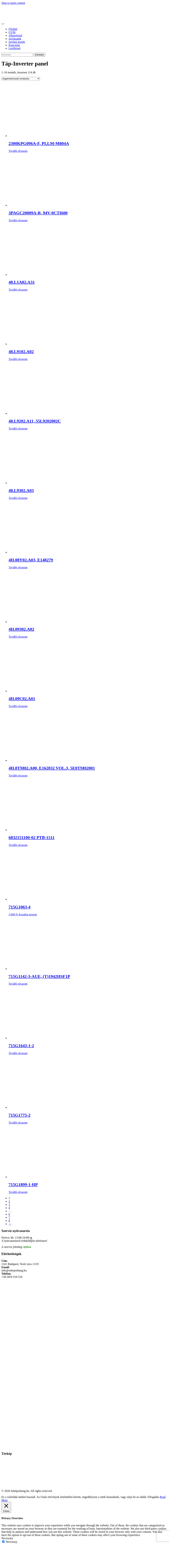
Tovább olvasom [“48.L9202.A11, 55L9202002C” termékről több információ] (18, 428)
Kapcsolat (14, 45)
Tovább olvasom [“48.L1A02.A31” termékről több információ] (18, 289)
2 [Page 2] (9, 1201)
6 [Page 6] (9, 1214)
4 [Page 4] (9, 1207)
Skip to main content (13, 2)
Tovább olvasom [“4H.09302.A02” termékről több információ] (18, 636)
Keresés (39, 54)
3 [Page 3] (9, 1204)
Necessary (11, 1541)
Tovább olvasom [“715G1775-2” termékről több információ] (18, 1122)
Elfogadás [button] (153, 1496)
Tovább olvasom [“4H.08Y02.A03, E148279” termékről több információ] (18, 567)
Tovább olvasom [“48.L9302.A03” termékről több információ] (18, 497)
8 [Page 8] (9, 1220)
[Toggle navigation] (2, 23)
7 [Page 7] (9, 1217)
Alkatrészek (15, 35)
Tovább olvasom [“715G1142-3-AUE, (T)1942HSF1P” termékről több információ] (18, 983)
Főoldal (13, 29)
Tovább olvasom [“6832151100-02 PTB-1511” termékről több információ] (18, 845)
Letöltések (15, 48)
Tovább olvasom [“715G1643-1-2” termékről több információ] (18, 1053)
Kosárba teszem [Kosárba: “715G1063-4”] (28, 914)
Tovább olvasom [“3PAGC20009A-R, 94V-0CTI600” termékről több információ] (18, 220)
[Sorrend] (20, 78)
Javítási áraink (17, 41)
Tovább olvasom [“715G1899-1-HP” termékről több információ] (18, 1192)
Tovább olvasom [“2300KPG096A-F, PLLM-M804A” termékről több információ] (18, 150)
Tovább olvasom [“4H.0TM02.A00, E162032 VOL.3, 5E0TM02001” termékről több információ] (18, 775)
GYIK (12, 32)
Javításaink (15, 38)
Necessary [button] (7, 1538)
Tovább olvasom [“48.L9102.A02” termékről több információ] (18, 359)
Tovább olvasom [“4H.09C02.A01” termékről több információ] (18, 706)
